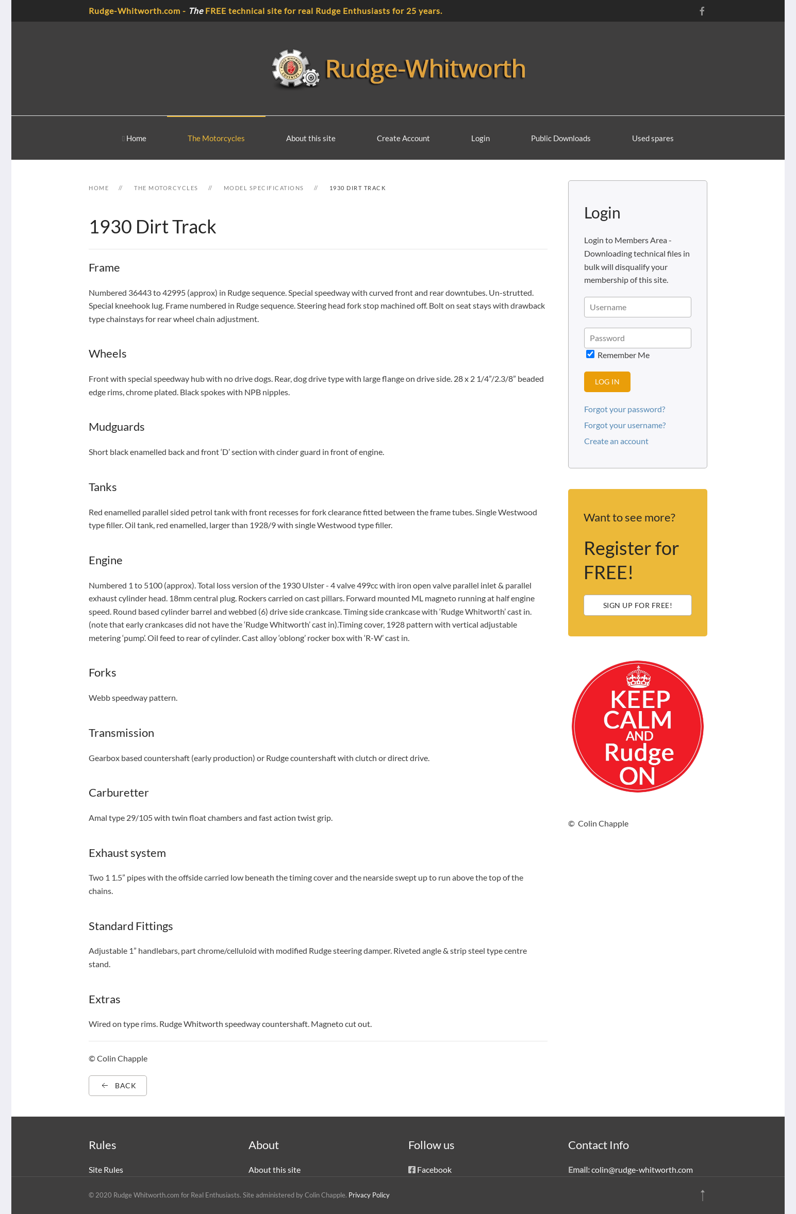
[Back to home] (398, 68)
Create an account (616, 441)
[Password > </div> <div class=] (637, 338)
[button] (702, 1195)
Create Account (403, 138)
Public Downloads (561, 138)
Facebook (434, 1169)
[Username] (637, 307)
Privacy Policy (369, 1195)
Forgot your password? (624, 409)
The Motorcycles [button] (216, 138)
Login (480, 138)
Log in (607, 381)
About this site (311, 138)
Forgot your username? (625, 425)
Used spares (653, 138)
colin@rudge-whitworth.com (642, 1169)
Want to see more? (629, 517)
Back (118, 1086)
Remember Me (618, 355)
